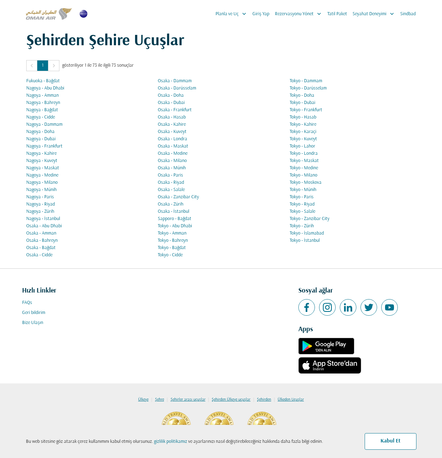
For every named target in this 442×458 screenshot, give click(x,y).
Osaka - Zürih (170, 204)
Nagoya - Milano (42, 182)
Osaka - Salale (171, 189)
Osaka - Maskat (173, 146)
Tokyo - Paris (302, 197)
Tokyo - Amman (172, 233)
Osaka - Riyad (171, 182)
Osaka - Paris (170, 175)
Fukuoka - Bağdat (43, 81)
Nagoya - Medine (42, 175)
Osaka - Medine (173, 153)
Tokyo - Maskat (304, 160)
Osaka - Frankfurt (175, 110)
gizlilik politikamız (170, 441)
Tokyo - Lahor (302, 146)
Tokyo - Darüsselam (308, 88)
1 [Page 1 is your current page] (43, 65)
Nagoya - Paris (40, 197)
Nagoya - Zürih (40, 211)
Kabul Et (391, 441)
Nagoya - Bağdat (42, 110)
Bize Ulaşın (32, 322)
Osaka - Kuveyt (172, 131)
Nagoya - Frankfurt (44, 146)
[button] (31, 65)
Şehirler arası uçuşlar (188, 400)
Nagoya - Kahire (41, 153)
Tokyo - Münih (303, 189)
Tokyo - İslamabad (307, 233)
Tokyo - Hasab (303, 117)
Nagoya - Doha (40, 131)
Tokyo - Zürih (302, 226)
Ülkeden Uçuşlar (291, 400)
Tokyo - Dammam (306, 81)
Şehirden (264, 400)
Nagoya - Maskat (42, 168)
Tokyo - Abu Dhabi (175, 226)
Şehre (159, 400)
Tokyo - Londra (304, 153)
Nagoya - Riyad (40, 204)
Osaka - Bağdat (41, 247)
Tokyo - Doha (302, 95)
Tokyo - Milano (303, 175)
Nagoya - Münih (41, 189)
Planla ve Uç (232, 13)
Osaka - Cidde (39, 255)
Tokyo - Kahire (303, 124)
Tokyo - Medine (304, 168)
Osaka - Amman (41, 233)
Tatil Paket (337, 14)
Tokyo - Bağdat (172, 247)
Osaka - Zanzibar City (178, 197)
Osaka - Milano (172, 160)
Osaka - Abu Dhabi (44, 226)
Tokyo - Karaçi (303, 131)
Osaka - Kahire (172, 124)
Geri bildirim (33, 312)
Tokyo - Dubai (302, 102)
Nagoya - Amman (42, 95)
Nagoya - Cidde (40, 117)
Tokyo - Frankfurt (306, 110)
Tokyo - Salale (302, 211)
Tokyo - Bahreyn (173, 240)
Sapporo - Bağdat (174, 218)
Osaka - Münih (172, 168)
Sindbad (408, 14)
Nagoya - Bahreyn (43, 102)
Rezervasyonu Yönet (300, 13)
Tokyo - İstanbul (305, 240)
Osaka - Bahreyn (42, 240)
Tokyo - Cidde (170, 255)
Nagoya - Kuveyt (41, 160)
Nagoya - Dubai (41, 139)
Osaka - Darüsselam (177, 88)
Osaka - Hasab (172, 117)
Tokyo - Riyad (302, 204)
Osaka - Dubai (171, 102)
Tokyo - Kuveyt (303, 139)
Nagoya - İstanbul (43, 218)
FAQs (27, 302)
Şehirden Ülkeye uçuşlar (231, 400)
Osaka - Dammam (175, 81)
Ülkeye (143, 400)
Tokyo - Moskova (305, 182)
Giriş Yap (260, 14)
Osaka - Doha (171, 95)
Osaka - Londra (172, 139)
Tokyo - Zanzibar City (309, 218)
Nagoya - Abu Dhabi (45, 88)
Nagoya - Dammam (44, 124)
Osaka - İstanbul (173, 211)
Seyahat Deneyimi (375, 13)
